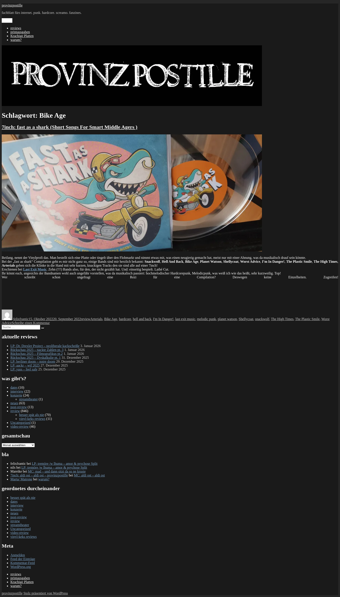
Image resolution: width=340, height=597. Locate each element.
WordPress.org (20, 567)
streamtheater (28, 399)
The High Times (282, 319)
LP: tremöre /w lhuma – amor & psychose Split (65, 463)
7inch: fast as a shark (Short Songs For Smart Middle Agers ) (69, 127)
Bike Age (110, 319)
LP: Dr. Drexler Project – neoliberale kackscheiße (45, 346)
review (85, 319)
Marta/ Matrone (21, 479)
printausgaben (20, 32)
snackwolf (262, 319)
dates (14, 387)
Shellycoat (246, 319)
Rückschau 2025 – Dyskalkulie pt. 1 (35, 357)
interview (16, 391)
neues (14, 403)
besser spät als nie (31, 415)
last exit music (185, 319)
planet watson (227, 319)
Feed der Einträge (22, 559)
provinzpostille (12, 5)
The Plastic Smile (307, 319)
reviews (15, 28)
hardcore (125, 319)
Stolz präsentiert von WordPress (45, 593)
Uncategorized (20, 422)
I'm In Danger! (163, 319)
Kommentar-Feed (22, 563)
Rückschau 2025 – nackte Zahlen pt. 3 (37, 350)
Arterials (96, 319)
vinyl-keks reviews (32, 419)
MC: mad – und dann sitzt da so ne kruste (57, 471)
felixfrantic (21, 319)
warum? (16, 40)
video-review (19, 426)
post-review (18, 407)
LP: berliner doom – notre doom (32, 361)
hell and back (142, 319)
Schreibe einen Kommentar (31, 323)
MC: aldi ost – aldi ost (89, 475)
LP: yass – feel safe (23, 369)
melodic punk (206, 319)
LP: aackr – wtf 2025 (25, 365)
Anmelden (17, 555)
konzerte (16, 395)
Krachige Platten (22, 36)
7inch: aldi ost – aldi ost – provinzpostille (39, 475)
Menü (7, 20)
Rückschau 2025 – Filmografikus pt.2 (36, 354)
